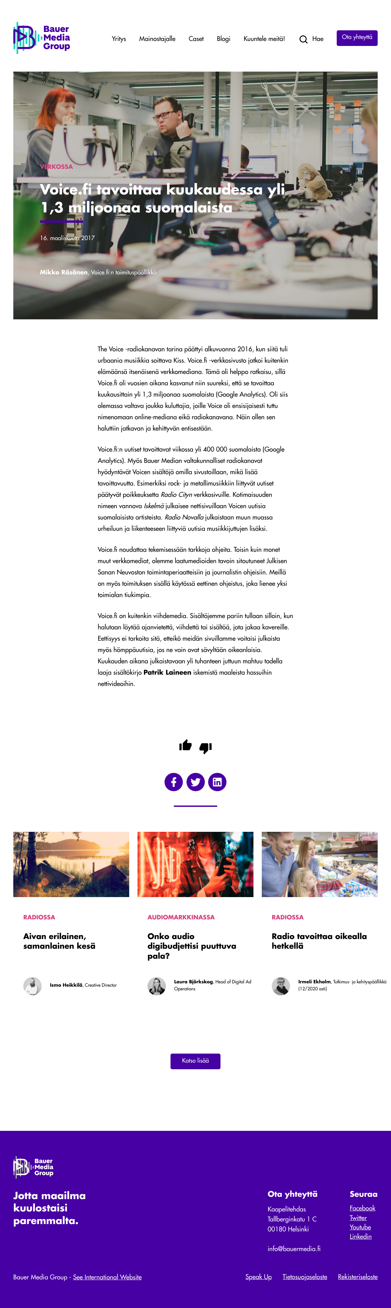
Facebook (362, 1209)
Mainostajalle (157, 39)
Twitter (358, 1218)
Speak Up (258, 1277)
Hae (310, 39)
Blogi (223, 39)
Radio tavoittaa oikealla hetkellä (319, 942)
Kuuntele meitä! (264, 39)
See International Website (107, 1278)
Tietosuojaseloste (305, 1277)
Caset (196, 39)
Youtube (360, 1228)
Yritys (119, 39)
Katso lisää (195, 1061)
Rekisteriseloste (358, 1277)
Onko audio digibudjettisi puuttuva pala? (192, 947)
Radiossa (39, 918)
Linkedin (361, 1237)
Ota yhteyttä (357, 38)
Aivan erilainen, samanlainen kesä (59, 942)
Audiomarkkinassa (181, 918)
